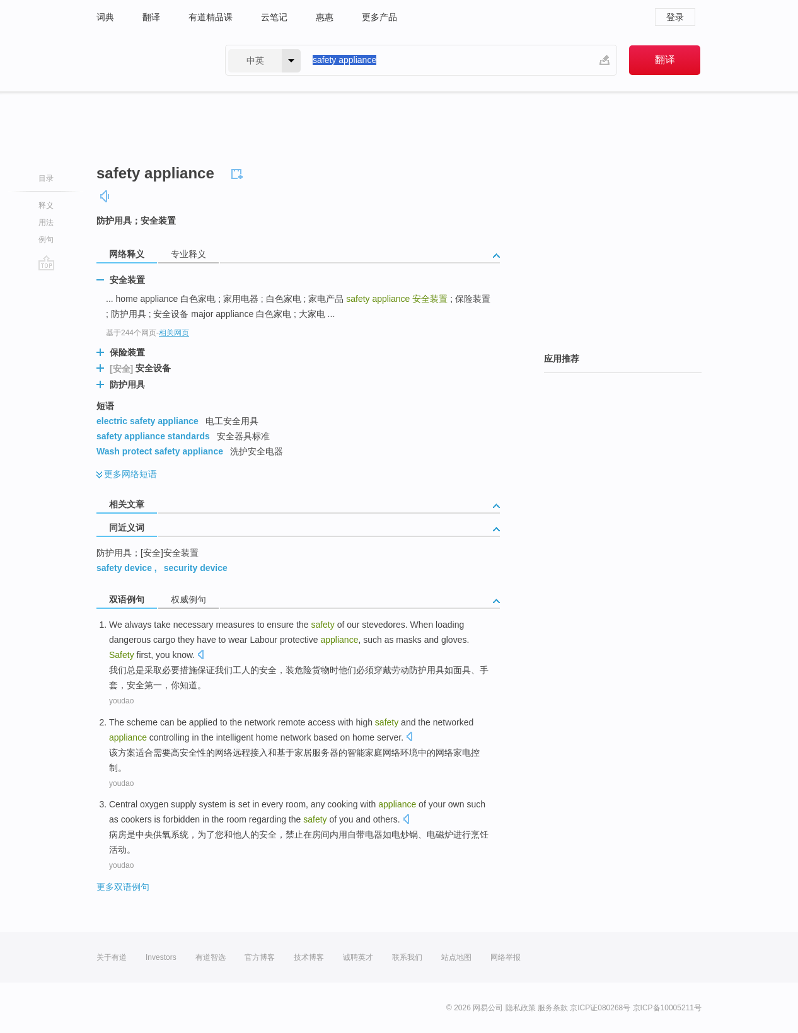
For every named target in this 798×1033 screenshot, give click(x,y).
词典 (105, 17)
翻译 (151, 17)
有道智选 (210, 957)
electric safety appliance (147, 421)
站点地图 (456, 957)
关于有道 (111, 957)
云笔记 (274, 17)
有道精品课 (210, 17)
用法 (46, 222)
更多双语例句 (122, 887)
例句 (46, 239)
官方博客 (260, 957)
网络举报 (505, 957)
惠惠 (324, 17)
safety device (124, 568)
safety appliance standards (153, 436)
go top (46, 262)
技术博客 (309, 957)
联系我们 (407, 957)
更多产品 (379, 17)
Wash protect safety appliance (159, 451)
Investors (161, 957)
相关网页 (174, 332)
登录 (675, 17)
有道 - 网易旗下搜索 (148, 60)
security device (196, 568)
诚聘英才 (358, 957)
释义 (46, 205)
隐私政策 (521, 1007)
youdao (121, 700)
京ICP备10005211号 (667, 1007)
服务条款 (553, 1007)
